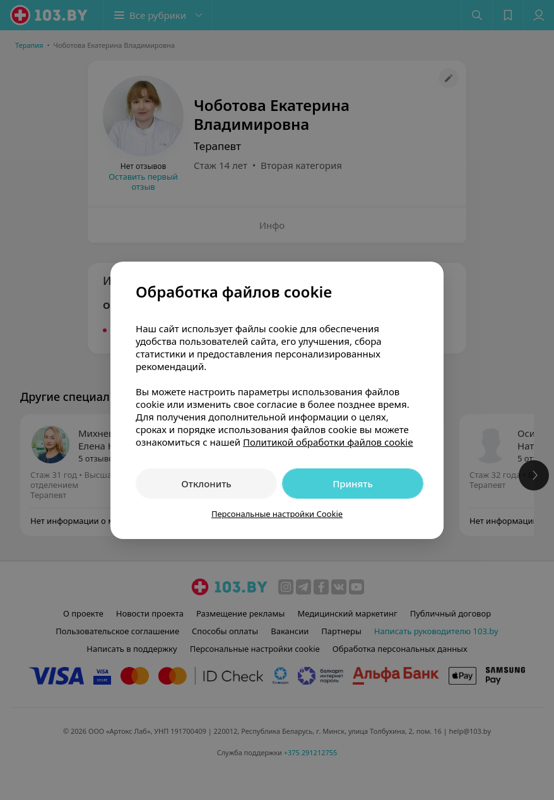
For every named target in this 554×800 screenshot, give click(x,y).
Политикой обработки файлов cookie (328, 442)
